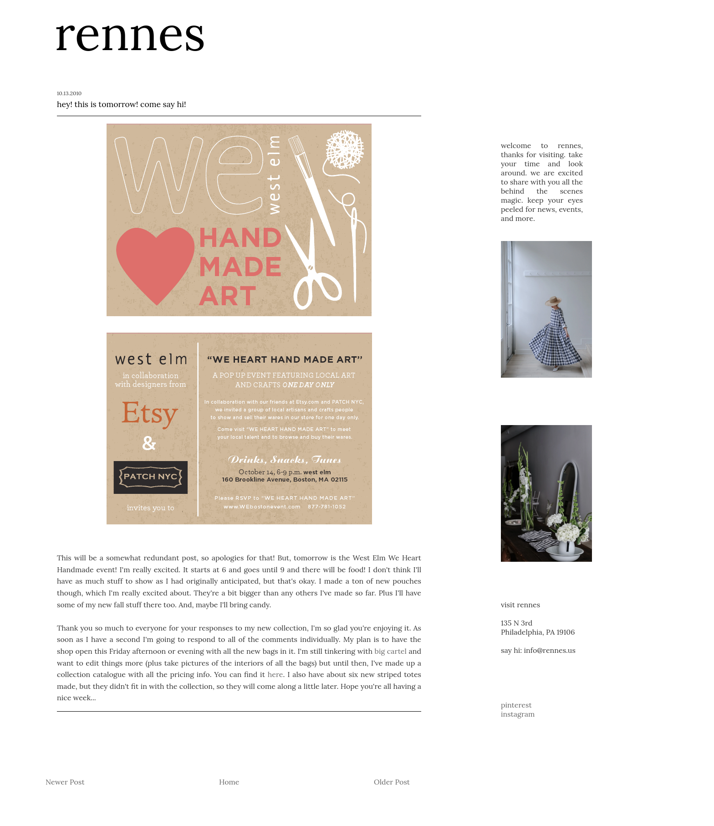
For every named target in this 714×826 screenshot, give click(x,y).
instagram (518, 713)
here (275, 674)
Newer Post (65, 781)
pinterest (516, 704)
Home (229, 781)
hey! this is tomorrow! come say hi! (121, 104)
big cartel (391, 651)
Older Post (392, 781)
